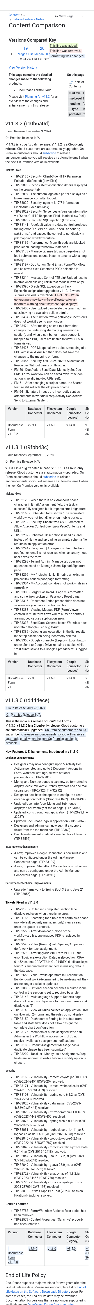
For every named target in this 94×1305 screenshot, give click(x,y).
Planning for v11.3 (37, 96)
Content (14, 15)
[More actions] (81, 16)
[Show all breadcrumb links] (24, 15)
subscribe (49, 153)
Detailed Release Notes (28, 19)
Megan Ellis (26, 54)
